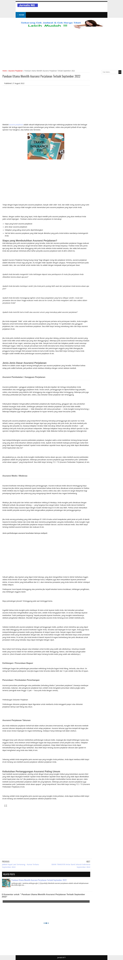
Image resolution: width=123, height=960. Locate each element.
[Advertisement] (61, 52)
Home (20, 15)
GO (120, 72)
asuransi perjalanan (16, 125)
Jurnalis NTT (61, 957)
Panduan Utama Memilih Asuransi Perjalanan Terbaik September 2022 (39, 880)
